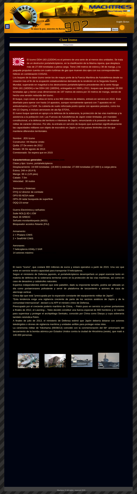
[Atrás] (11, 361)
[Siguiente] (125, 361)
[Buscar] (97, 29)
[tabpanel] (68, 156)
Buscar (115, 29)
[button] (28, 361)
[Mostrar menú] (7, 26)
